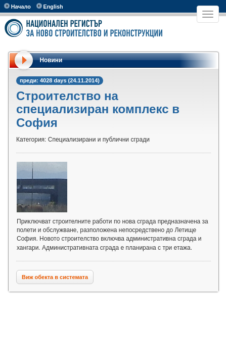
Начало (17, 6)
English (49, 6)
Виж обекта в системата (55, 277)
